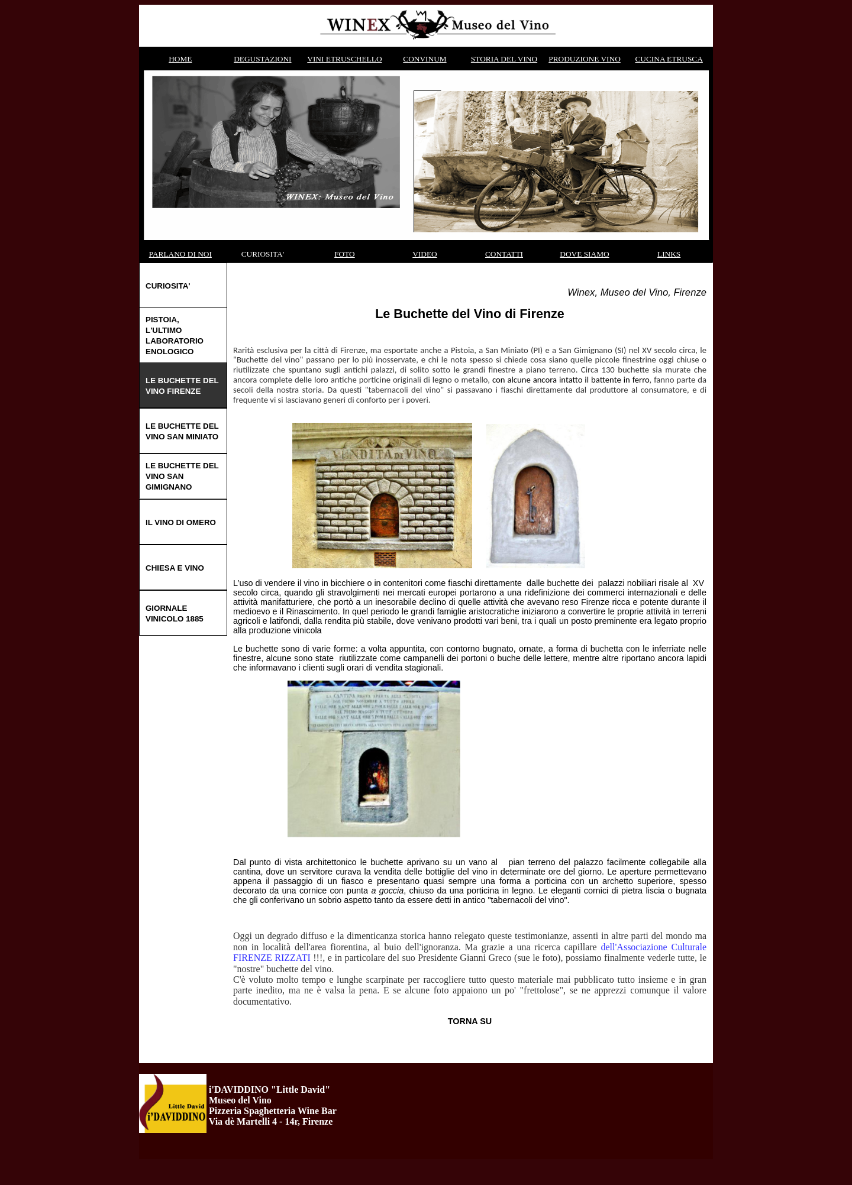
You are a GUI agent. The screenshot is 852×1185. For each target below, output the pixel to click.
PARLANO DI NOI (180, 254)
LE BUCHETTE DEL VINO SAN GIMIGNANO (182, 476)
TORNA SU (470, 1021)
